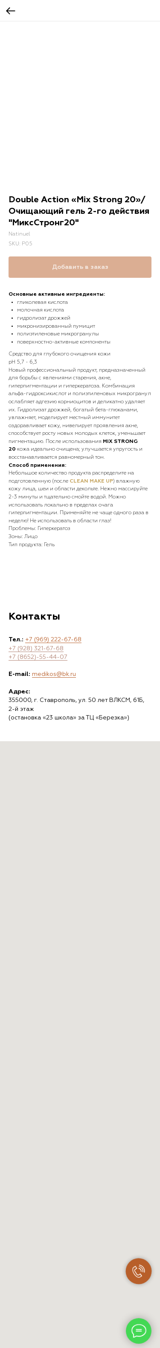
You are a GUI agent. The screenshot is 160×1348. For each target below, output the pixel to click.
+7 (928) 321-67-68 (36, 649)
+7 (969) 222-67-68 (53, 640)
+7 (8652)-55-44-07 (38, 657)
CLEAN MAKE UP (91, 481)
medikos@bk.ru (54, 674)
